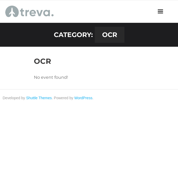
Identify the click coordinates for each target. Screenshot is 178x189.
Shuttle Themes (39, 98)
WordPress (83, 98)
